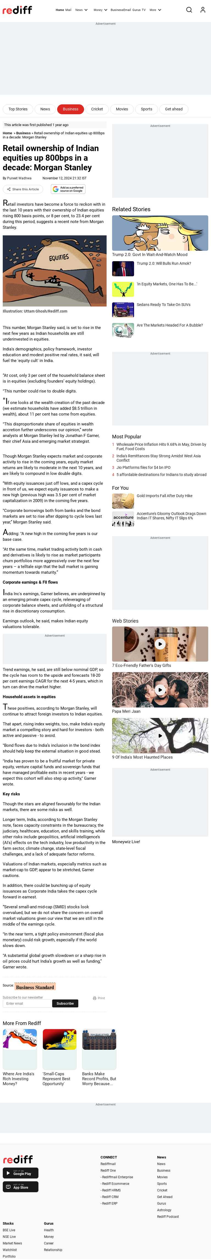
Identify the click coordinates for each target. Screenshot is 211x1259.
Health (49, 1230)
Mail (68, 10)
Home (60, 10)
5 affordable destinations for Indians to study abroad (161, 474)
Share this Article (23, 189)
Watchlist (10, 1250)
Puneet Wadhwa (19, 178)
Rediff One (108, 1170)
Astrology (164, 1210)
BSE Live (9, 1230)
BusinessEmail (121, 10)
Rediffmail (108, 1164)
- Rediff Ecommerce (115, 1184)
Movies (122, 109)
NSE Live (9, 1237)
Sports (146, 109)
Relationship (53, 1250)
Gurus (136, 10)
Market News (12, 1243)
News (81, 10)
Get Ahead (165, 1197)
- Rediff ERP (109, 1203)
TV (144, 10)
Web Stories (125, 621)
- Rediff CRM (109, 1197)
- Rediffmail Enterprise (117, 1177)
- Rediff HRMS (111, 1190)
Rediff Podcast (168, 1217)
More (155, 10)
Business (70, 109)
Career (49, 1243)
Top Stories (18, 109)
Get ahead (174, 109)
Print (99, 998)
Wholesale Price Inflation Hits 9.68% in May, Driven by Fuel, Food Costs (161, 446)
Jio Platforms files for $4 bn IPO (143, 467)
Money (100, 10)
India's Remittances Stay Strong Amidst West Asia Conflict (158, 458)
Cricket (97, 109)
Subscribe (65, 1003)
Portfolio (9, 1256)
